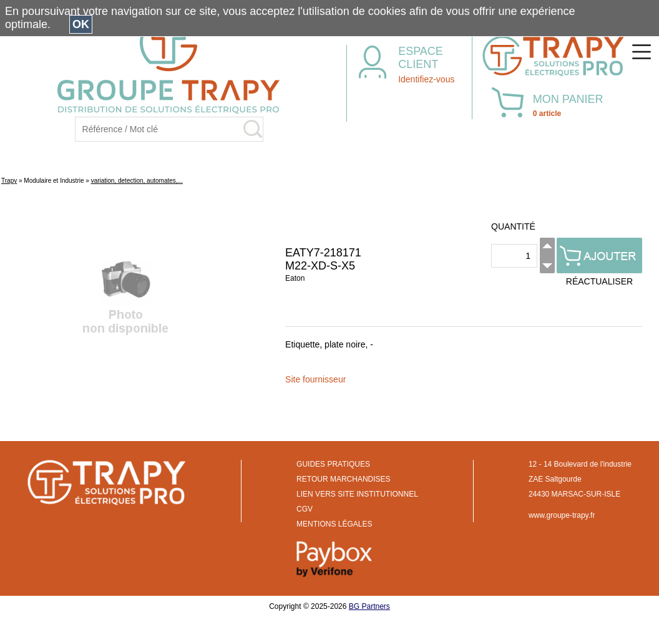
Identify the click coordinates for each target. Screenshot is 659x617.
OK (80, 24)
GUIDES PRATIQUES (333, 464)
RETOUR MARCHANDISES (343, 479)
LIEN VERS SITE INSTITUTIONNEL (357, 494)
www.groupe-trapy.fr (562, 515)
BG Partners (369, 606)
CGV (304, 509)
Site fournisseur (315, 379)
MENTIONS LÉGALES (334, 524)
